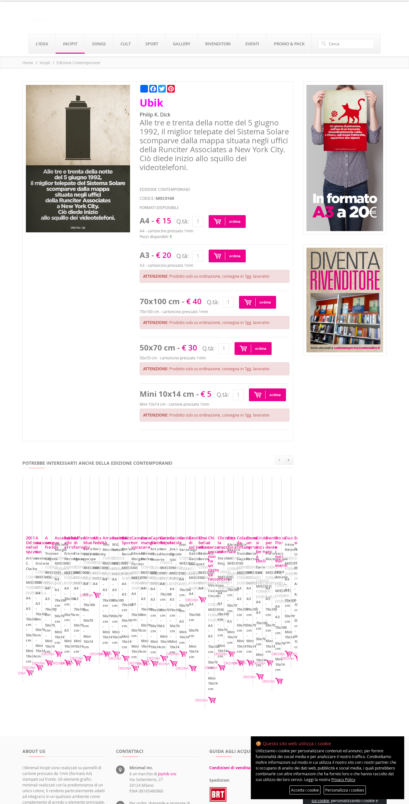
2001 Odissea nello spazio (51, 595)
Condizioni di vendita (229, 706)
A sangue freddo (228, 595)
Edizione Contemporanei (78, 62)
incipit (70, 44)
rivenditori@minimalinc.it (151, 767)
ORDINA (96, 637)
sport (151, 44)
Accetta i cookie (305, 790)
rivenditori (218, 44)
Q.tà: (182, 221)
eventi (252, 44)
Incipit (45, 62)
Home (27, 62)
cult (125, 44)
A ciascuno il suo (135, 595)
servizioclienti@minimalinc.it (154, 752)
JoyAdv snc (167, 711)
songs (99, 44)
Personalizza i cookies (344, 790)
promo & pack (289, 44)
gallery (181, 44)
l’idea (42, 44)
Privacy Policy (343, 779)
